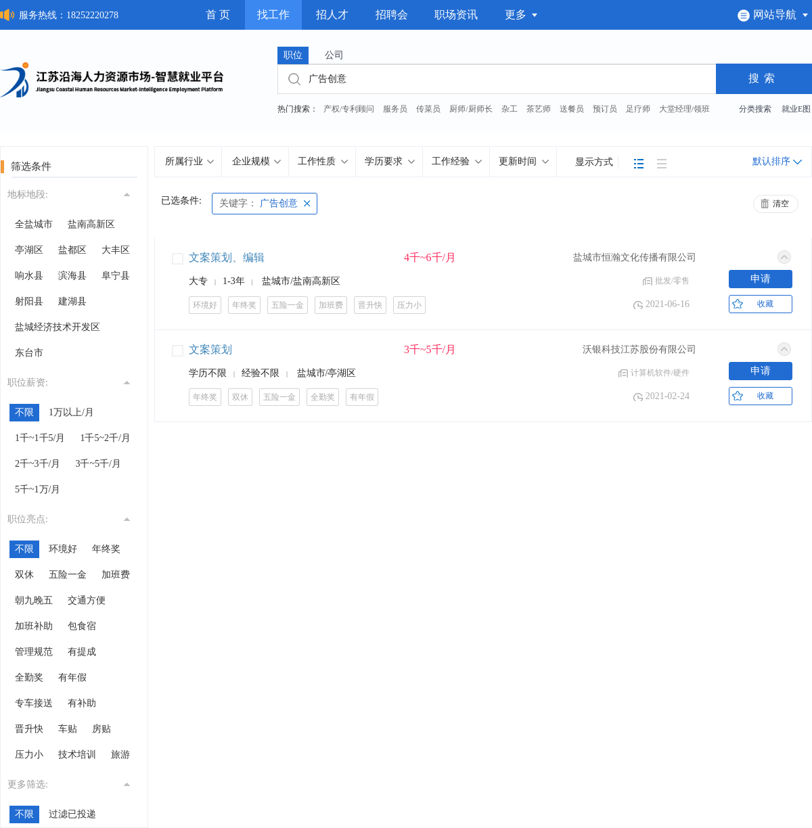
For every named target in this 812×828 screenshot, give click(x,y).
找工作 (273, 14)
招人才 (332, 14)
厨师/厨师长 (470, 109)
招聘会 (392, 14)
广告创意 (258, 203)
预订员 (605, 109)
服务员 (395, 109)
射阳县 (29, 301)
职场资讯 (456, 14)
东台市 (29, 353)
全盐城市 (34, 224)
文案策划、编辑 (227, 257)
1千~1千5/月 (40, 438)
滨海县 (72, 276)
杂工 (509, 109)
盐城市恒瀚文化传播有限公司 (634, 257)
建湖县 (72, 301)
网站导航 (773, 14)
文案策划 (210, 349)
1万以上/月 (71, 412)
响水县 (29, 276)
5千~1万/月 (37, 489)
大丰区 (116, 250)
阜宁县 (116, 276)
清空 (781, 203)
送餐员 (572, 109)
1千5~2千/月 (105, 438)
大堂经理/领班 (684, 109)
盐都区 (72, 250)
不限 (24, 412)
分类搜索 (755, 109)
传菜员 (428, 109)
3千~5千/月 (97, 464)
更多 (522, 14)
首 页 (218, 14)
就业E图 (796, 109)
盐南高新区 (91, 224)
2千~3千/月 (37, 464)
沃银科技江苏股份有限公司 (639, 349)
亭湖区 (29, 250)
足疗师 (638, 109)
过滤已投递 (72, 814)
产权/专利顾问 (348, 109)
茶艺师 (538, 109)
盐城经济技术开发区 (57, 327)
